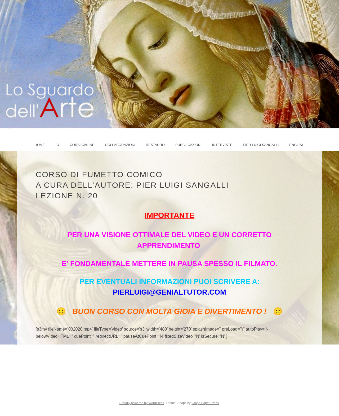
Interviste (222, 145)
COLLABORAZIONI (120, 145)
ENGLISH (296, 145)
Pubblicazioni (188, 145)
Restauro (155, 145)
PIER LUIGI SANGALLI (261, 145)
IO (57, 145)
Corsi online (82, 145)
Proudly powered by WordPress (141, 403)
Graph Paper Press (205, 403)
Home (40, 145)
